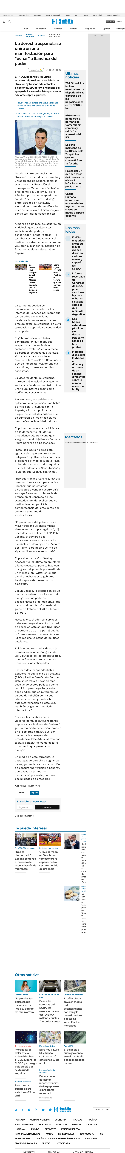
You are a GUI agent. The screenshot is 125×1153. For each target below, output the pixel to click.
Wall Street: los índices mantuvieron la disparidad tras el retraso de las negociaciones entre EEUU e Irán (74, 95)
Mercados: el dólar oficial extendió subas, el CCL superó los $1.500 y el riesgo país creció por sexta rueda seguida (25, 1061)
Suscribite (47, 807)
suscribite (110, 21)
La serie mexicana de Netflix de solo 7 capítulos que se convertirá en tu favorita (74, 154)
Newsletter (102, 1109)
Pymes (67, 15)
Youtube (43, 1110)
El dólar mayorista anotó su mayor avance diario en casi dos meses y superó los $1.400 (78, 253)
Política (74, 28)
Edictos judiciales (26, 1143)
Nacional (20, 1129)
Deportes (50, 1129)
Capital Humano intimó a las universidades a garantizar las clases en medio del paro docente (74, 204)
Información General (27, 1134)
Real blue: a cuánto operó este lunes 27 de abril (25, 1090)
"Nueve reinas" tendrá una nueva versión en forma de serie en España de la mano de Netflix (38, 105)
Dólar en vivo (24, 15)
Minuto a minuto (24, 1046)
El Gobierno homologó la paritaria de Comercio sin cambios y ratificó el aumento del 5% (73, 126)
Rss (101, 1134)
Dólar (25, 28)
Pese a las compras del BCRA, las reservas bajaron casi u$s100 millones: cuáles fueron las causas (50, 1011)
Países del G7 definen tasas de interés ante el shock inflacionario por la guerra (74, 178)
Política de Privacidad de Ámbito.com (58, 1138)
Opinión (106, 28)
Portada (20, 1119)
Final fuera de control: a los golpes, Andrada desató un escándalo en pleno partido (38, 115)
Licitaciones (63, 1143)
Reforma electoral (53, 15)
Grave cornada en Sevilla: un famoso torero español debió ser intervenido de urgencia (48, 860)
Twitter (16, 1110)
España (41, 36)
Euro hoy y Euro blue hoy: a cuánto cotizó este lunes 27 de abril (49, 1056)
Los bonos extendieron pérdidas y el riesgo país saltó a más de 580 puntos (79, 333)
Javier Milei (97, 15)
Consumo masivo (113, 15)
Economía (41, 28)
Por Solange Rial (45, 1098)
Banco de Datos (24, 1124)
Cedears (94, 442)
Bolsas (76, 442)
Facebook (22, 1109)
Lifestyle (92, 1124)
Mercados (44, 1124)
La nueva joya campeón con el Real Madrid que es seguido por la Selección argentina (34, 279)
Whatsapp (50, 1109)
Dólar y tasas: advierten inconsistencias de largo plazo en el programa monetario (49, 1085)
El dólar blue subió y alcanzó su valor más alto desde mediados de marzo (74, 1056)
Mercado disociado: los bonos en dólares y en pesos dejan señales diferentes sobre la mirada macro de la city (78, 370)
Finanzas (58, 28)
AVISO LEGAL (92, 1138)
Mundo (35, 1129)
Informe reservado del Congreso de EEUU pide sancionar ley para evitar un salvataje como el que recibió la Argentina (78, 294)
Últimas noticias (40, 1119)
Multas (46, 1143)
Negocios (90, 28)
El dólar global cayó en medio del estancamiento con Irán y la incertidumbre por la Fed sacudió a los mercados (73, 1012)
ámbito (18, 36)
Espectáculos (66, 1134)
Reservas (37, 15)
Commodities (85, 442)
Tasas (86, 15)
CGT (76, 15)
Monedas (69, 442)
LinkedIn (36, 1109)
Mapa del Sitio (23, 1138)
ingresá (119, 21)
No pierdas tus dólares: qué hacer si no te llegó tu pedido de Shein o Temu (25, 1005)
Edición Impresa (70, 1129)
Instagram (29, 1109)
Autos (49, 1134)
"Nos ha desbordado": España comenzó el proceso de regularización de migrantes (25, 860)
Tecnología (87, 1134)
